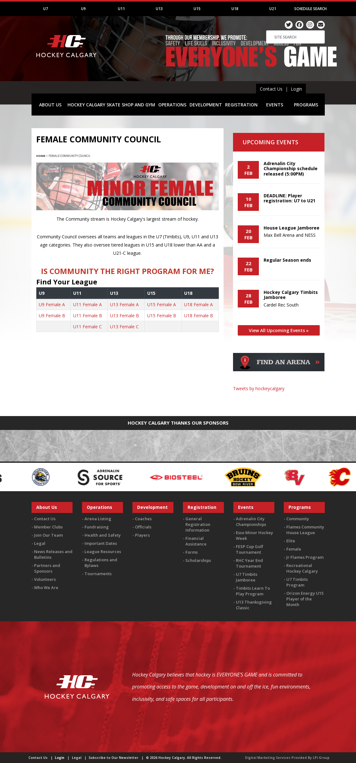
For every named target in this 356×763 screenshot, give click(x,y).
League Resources (103, 551)
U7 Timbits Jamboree (246, 577)
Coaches (143, 519)
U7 (45, 8)
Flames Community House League (305, 529)
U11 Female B (87, 316)
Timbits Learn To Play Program (253, 591)
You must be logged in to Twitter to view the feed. (278, 401)
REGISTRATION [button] (241, 105)
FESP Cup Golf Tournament (249, 549)
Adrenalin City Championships (251, 521)
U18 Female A (198, 304)
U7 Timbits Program (297, 582)
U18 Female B (198, 316)
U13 (159, 8)
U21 (272, 8)
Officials (143, 527)
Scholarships (198, 560)
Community (297, 519)
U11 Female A (87, 304)
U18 (234, 8)
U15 (197, 8)
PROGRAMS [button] (306, 105)
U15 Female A (161, 304)
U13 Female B (124, 316)
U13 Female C (124, 327)
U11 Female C (87, 327)
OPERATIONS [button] (172, 105)
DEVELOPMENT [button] (206, 105)
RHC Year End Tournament (249, 563)
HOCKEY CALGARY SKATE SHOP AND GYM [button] (111, 105)
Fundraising (97, 527)
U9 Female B (52, 316)
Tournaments (98, 573)
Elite (290, 541)
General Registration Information (197, 524)
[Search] (295, 37)
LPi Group (321, 757)
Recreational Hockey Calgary (302, 568)
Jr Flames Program (305, 557)
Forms (191, 552)
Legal (39, 543)
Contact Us (271, 89)
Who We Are (46, 587)
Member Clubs (48, 527)
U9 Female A (52, 304)
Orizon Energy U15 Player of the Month (305, 598)
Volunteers (45, 579)
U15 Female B (161, 316)
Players (142, 535)
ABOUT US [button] (50, 105)
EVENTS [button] (274, 105)
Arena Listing (98, 519)
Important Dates (101, 543)
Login (296, 89)
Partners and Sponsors (47, 568)
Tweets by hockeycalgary (258, 388)
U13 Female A (124, 304)
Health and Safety (103, 535)
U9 (83, 8)
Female (293, 549)
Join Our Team (48, 535)
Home (40, 156)
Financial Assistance (196, 541)
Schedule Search (310, 8)
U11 (121, 8)
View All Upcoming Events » (279, 330)
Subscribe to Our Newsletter (113, 757)
